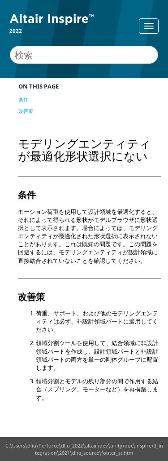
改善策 (25, 110)
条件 (23, 99)
